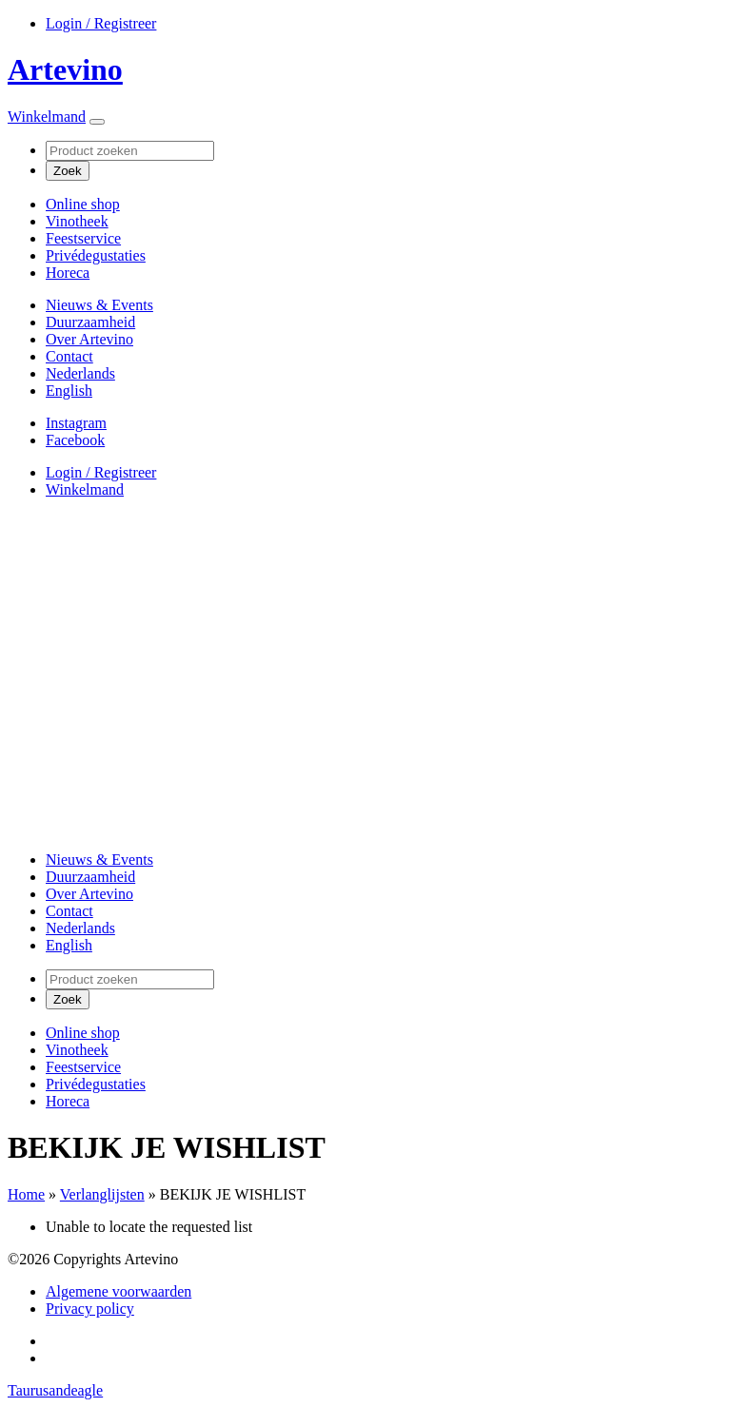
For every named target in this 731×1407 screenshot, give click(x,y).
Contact (69, 356)
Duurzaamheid (90, 322)
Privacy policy (90, 1308)
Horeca (67, 272)
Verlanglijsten (102, 1194)
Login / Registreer (101, 23)
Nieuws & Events (99, 305)
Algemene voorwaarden (118, 1291)
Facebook (75, 440)
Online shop (83, 204)
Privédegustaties (96, 255)
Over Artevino (89, 339)
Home (26, 1194)
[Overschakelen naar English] (69, 390)
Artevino (65, 69)
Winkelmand (47, 116)
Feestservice (83, 238)
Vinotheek (77, 221)
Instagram (76, 423)
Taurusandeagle (55, 1390)
